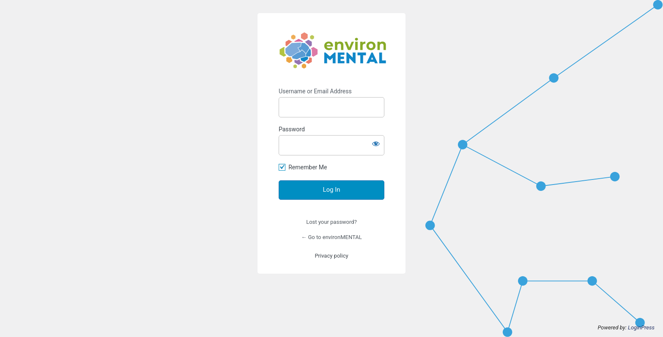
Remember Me (307, 167)
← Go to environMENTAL (331, 237)
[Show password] (375, 143)
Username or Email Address (315, 91)
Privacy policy (331, 256)
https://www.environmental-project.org (332, 50)
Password (292, 129)
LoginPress (641, 327)
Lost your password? (331, 222)
